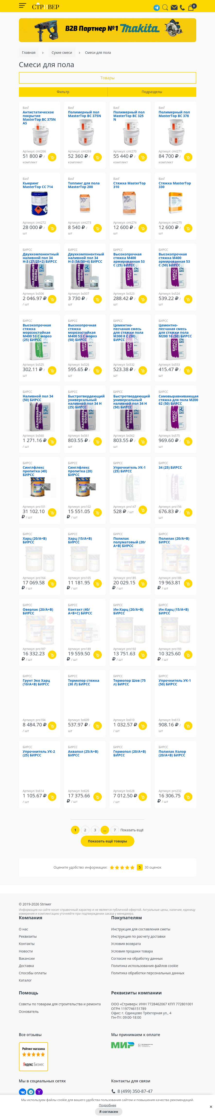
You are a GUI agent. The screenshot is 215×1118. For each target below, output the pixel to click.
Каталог (25, 980)
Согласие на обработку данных (137, 958)
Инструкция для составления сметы (141, 929)
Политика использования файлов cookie (144, 966)
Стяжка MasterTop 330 (175, 185)
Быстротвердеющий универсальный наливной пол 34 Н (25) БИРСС (86, 401)
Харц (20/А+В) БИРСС (35, 540)
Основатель (29, 1011)
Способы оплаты (33, 973)
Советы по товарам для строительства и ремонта (60, 1004)
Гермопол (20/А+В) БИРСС (129, 753)
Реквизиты (28, 936)
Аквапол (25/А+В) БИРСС (83, 753)
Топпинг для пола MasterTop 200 (84, 185)
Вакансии (27, 958)
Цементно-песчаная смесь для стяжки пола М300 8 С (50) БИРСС (128, 332)
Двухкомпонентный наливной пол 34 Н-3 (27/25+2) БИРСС (41, 258)
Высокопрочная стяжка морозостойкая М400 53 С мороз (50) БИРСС (82, 332)
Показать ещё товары (107, 841)
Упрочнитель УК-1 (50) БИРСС (175, 682)
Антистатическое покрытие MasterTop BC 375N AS (39, 117)
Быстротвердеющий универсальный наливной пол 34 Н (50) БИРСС (131, 401)
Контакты (27, 944)
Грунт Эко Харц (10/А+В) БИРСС (36, 682)
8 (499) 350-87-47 (135, 1091)
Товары (107, 77)
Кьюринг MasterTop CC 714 (38, 185)
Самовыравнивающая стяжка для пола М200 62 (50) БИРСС (178, 400)
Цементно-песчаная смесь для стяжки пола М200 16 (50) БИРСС (175, 330)
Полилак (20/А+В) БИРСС (174, 540)
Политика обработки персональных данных (147, 973)
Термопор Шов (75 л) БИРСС (129, 682)
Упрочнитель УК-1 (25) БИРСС (129, 469)
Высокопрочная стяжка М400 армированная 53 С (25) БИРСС (129, 259)
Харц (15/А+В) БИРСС (80, 540)
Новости (26, 951)
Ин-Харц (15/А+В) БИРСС (174, 611)
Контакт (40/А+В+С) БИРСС (80, 611)
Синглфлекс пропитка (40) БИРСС (35, 471)
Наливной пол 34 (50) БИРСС (38, 398)
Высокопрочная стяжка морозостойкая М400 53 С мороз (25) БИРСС (37, 332)
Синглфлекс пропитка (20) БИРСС (80, 471)
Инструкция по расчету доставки (138, 936)
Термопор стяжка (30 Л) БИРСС (83, 682)
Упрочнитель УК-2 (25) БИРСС (39, 753)
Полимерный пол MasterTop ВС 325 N (129, 116)
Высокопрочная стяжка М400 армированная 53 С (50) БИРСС (174, 259)
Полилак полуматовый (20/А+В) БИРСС (129, 542)
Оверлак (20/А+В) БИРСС (38, 611)
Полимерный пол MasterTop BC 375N (84, 114)
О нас (23, 929)
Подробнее (107, 1105)
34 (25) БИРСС (170, 468)
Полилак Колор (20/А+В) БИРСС (172, 753)
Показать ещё (132, 830)
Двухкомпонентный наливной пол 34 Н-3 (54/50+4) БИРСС (86, 258)
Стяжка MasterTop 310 (129, 185)
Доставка (26, 966)
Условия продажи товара (132, 951)
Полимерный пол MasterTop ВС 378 (174, 114)
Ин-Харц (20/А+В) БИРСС (128, 611)
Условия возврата (126, 944)
